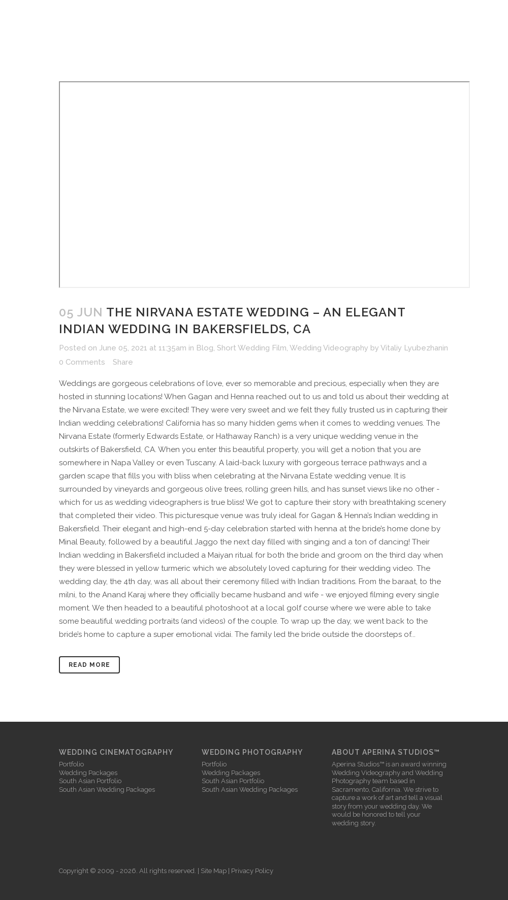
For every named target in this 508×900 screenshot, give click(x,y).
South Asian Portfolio (90, 781)
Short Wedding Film (252, 347)
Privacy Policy (252, 871)
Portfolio (71, 764)
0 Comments (82, 362)
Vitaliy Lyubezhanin (414, 347)
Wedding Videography (329, 347)
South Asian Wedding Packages (107, 789)
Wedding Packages (88, 773)
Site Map (214, 871)
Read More (89, 664)
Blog (204, 347)
